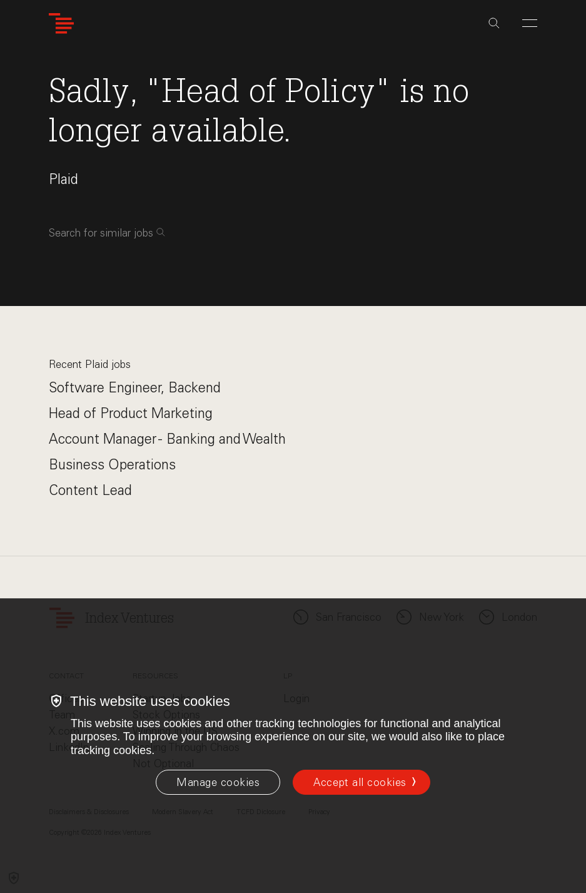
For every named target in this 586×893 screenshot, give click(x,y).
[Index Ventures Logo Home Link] (61, 23)
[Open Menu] (529, 23)
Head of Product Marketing (131, 413)
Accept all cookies (359, 782)
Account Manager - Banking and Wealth (167, 439)
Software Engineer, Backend (135, 387)
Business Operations (112, 464)
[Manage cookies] (218, 782)
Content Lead (90, 490)
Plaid (63, 179)
